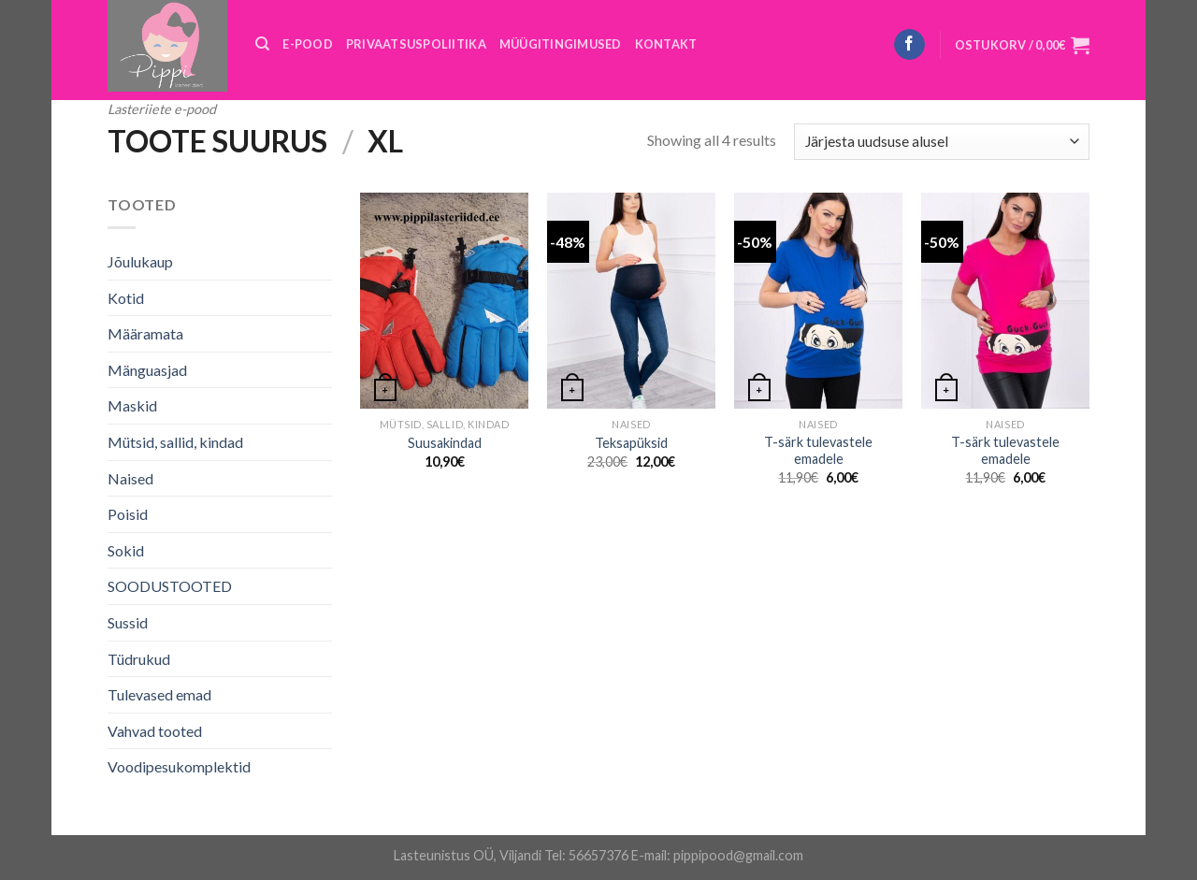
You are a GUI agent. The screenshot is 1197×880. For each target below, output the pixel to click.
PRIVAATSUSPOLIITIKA (416, 43)
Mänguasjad (147, 370)
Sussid (128, 622)
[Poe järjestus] (941, 141)
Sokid (126, 550)
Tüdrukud (139, 659)
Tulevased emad (159, 694)
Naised (130, 478)
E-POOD (307, 43)
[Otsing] (262, 44)
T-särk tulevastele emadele (818, 451)
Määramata (145, 333)
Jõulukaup (140, 261)
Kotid (126, 298)
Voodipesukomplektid (179, 766)
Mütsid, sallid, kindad (175, 442)
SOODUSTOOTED (170, 586)
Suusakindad (445, 443)
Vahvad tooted (155, 731)
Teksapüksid (631, 443)
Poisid (128, 514)
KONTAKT (666, 43)
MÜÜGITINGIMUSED (560, 43)
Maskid (132, 405)
